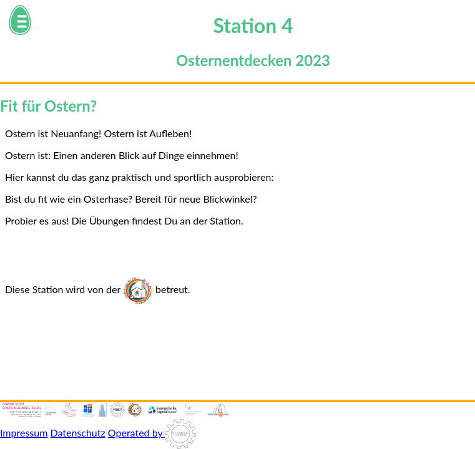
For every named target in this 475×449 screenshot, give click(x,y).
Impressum (23, 432)
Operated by (152, 432)
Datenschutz (77, 432)
